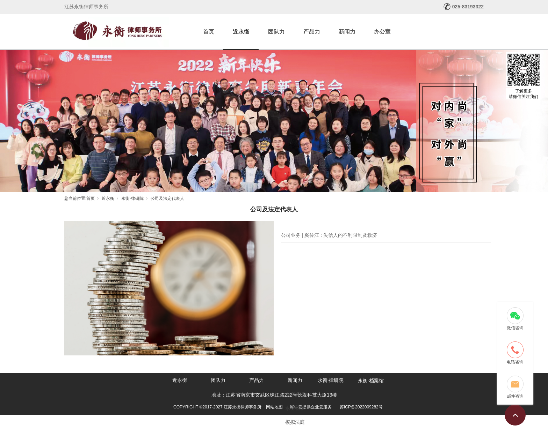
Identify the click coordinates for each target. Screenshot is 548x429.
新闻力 (347, 32)
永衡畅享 (295, 408)
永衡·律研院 (132, 198)
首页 (208, 32)
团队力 (276, 32)
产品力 (311, 32)
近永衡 (241, 32)
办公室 (382, 32)
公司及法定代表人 (167, 198)
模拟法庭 (295, 422)
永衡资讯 (295, 394)
